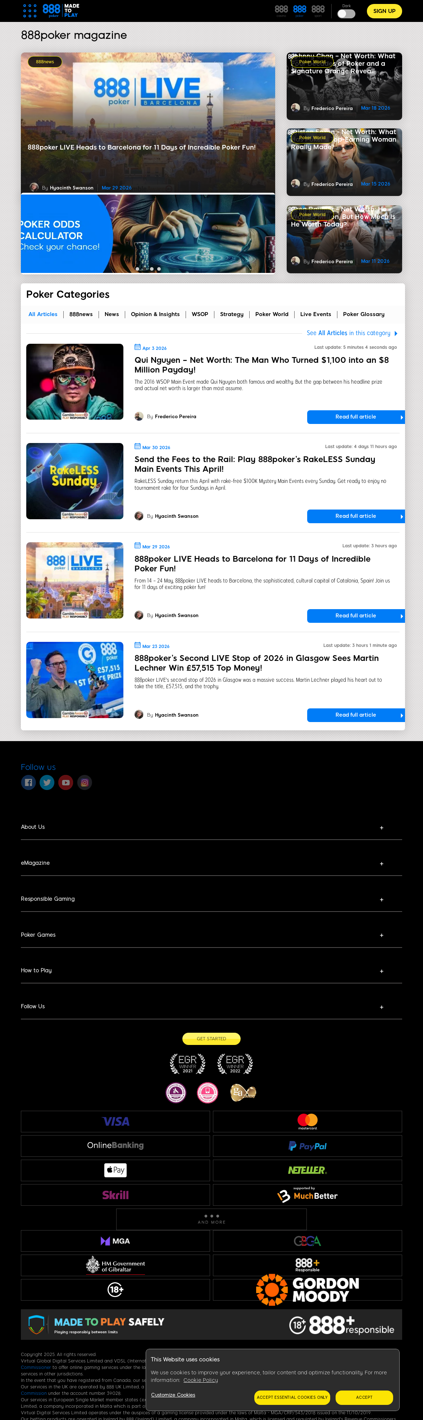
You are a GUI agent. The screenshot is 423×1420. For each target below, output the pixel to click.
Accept (364, 1397)
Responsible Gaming (47, 899)
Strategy (232, 314)
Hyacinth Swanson (72, 188)
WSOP (200, 314)
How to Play (36, 970)
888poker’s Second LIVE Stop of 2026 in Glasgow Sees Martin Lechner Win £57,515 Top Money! (257, 663)
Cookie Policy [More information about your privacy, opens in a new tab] (200, 1380)
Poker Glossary (364, 314)
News (112, 314)
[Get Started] (211, 1039)
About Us (33, 827)
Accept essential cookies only (292, 1397)
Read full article (356, 417)
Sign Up (384, 11)
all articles (43, 314)
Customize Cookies (173, 1395)
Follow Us (33, 1006)
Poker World (312, 61)
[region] (273, 1380)
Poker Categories (68, 294)
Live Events (315, 314)
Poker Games (38, 935)
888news (45, 61)
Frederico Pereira (332, 184)
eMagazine (35, 863)
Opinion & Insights (155, 314)
